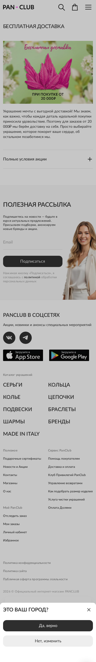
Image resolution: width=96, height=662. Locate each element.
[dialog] (48, 632)
